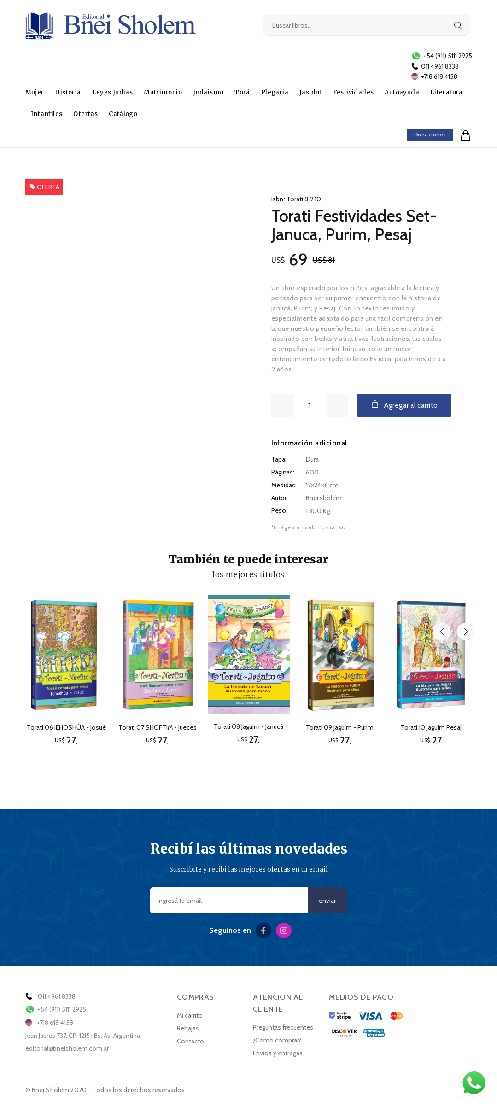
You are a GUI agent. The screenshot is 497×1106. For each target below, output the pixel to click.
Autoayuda (402, 92)
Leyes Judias (112, 92)
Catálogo (123, 114)
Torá (242, 92)
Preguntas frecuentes (283, 1027)
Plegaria (274, 92)
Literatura (446, 92)
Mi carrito (190, 1015)
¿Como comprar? (277, 1040)
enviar (327, 901)
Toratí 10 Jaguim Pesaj (431, 727)
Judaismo (208, 92)
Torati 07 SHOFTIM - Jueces (157, 727)
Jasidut (310, 92)
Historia (68, 92)
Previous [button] (441, 573)
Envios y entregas (278, 1053)
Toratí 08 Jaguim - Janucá (248, 726)
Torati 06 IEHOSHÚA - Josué (66, 727)
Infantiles (47, 114)
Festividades (353, 92)
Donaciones (430, 134)
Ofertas (85, 114)
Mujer (34, 92)
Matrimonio (163, 92)
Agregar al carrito (404, 404)
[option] (66, 661)
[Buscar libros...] (366, 25)
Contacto (190, 1041)
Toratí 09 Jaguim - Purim (340, 727)
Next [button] (463, 573)
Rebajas (188, 1028)
